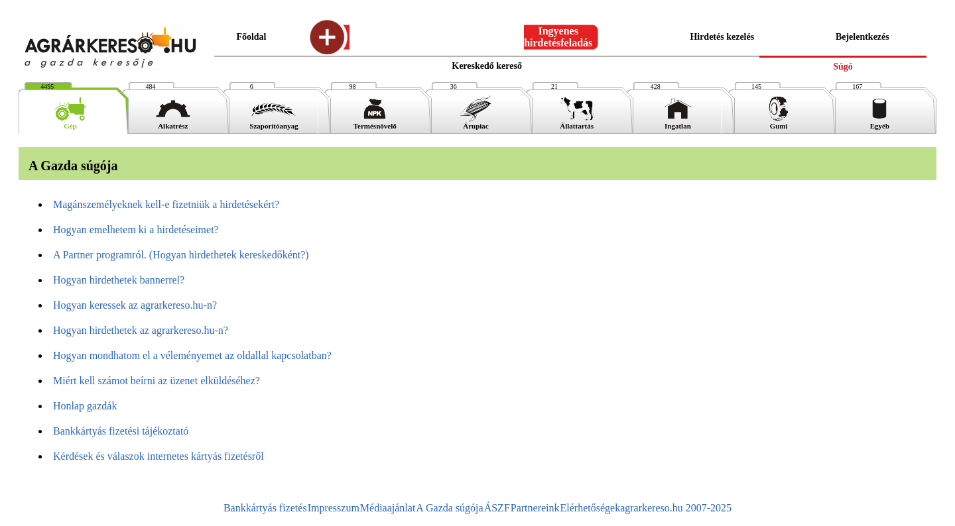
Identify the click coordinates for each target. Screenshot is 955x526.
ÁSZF (497, 507)
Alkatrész (173, 122)
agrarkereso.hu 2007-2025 (676, 507)
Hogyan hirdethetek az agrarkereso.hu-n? (140, 330)
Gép (70, 122)
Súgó (843, 67)
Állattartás (577, 122)
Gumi (778, 122)
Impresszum (333, 507)
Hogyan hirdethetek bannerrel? (118, 280)
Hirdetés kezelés (722, 37)
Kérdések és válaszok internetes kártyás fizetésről (158, 456)
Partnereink (535, 507)
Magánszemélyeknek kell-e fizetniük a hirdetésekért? (166, 204)
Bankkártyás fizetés (265, 507)
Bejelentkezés (862, 37)
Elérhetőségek (590, 507)
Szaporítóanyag (273, 122)
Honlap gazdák (85, 405)
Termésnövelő (375, 122)
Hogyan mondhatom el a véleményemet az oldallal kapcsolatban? (192, 355)
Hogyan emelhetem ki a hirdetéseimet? (136, 229)
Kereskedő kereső (487, 66)
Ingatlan (678, 122)
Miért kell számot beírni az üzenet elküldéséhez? (156, 380)
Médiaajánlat (388, 507)
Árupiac (475, 122)
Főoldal (251, 37)
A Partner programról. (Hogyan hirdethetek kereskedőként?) (181, 254)
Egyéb (879, 122)
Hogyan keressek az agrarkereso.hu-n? (135, 305)
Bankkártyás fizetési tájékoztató (120, 431)
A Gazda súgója (449, 507)
